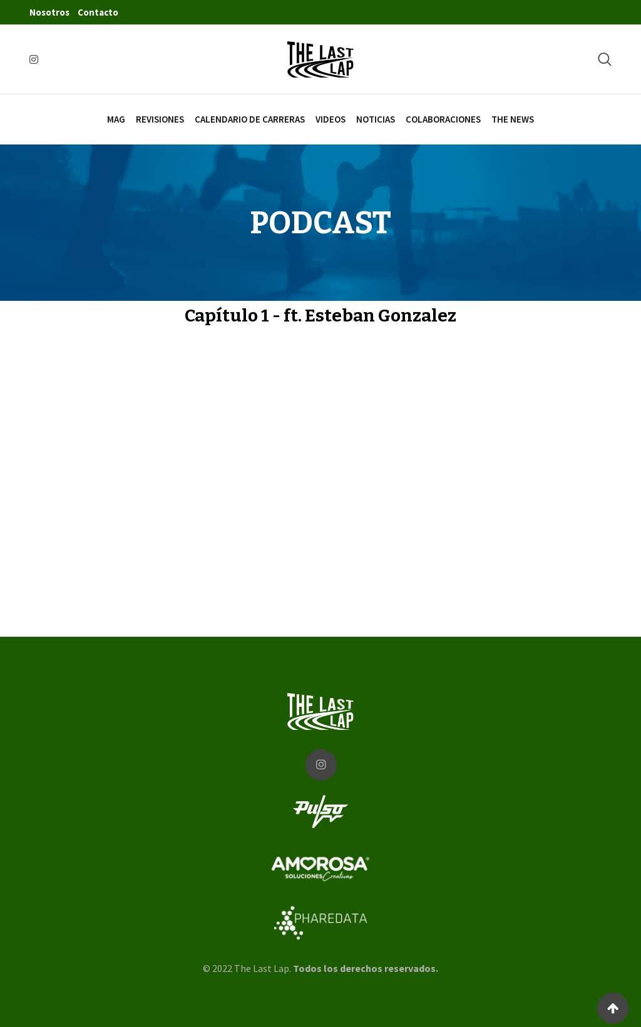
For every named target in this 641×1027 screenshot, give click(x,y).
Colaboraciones (443, 119)
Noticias (375, 119)
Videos (330, 119)
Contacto (98, 12)
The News (512, 119)
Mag (116, 119)
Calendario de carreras (250, 119)
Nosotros (49, 12)
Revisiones (160, 119)
